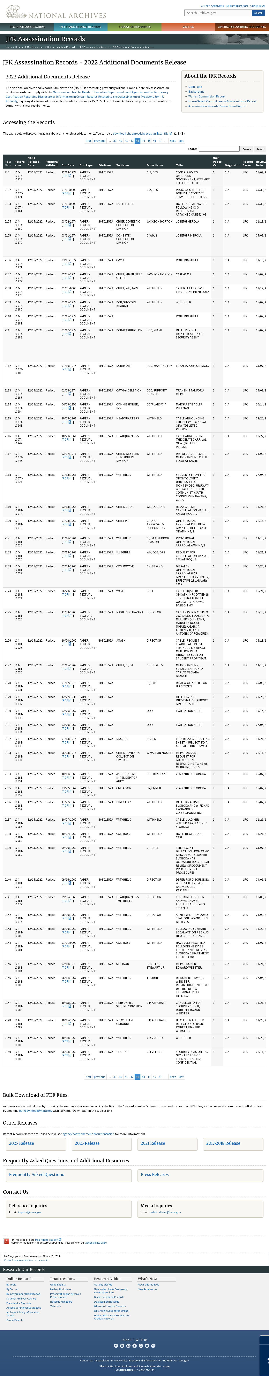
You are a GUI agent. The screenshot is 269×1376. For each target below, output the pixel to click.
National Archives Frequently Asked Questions (111, 1290)
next (173, 141)
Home (9, 47)
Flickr (153, 1345)
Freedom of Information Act (145, 1360)
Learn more (234, 1369)
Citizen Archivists (212, 6)
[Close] (264, 1340)
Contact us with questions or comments (26, 1260)
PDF (65, 176)
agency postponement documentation (88, 1134)
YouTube (140, 1345)
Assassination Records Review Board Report (217, 106)
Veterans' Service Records (80, 27)
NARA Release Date (33, 161)
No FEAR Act (170, 1360)
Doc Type (86, 165)
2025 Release (21, 1143)
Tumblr (134, 1345)
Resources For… (62, 1279)
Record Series (248, 163)
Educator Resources (135, 27)
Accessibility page (96, 1242)
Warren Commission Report (207, 96)
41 (126, 141)
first (88, 141)
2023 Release (87, 1143)
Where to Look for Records (110, 1306)
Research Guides (107, 1279)
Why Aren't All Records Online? (112, 1311)
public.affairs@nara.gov (165, 1212)
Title (179, 165)
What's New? (148, 1279)
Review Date (261, 163)
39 (114, 141)
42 (131, 141)
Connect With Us (134, 1340)
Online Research (19, 1279)
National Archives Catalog (21, 1298)
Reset (260, 149)
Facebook (116, 1345)
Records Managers (61, 1301)
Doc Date (68, 165)
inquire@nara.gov (29, 1212)
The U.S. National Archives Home (56, 11)
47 (160, 141)
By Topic (11, 1284)
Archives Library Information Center (22, 1314)
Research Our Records (27, 27)
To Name (122, 165)
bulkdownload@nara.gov (35, 1110)
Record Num (19, 163)
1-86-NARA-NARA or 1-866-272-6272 (134, 1370)
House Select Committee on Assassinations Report (222, 101)
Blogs (147, 1345)
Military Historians (60, 1289)
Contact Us (257, 6)
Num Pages (217, 161)
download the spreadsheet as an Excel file (140, 133)
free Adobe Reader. (48, 1239)
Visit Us (188, 27)
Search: (193, 149)
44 (143, 141)
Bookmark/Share (237, 6)
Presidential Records (18, 1303)
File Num (105, 165)
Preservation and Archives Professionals (65, 1295)
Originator (232, 165)
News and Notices (148, 1284)
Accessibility (102, 1360)
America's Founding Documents (242, 27)
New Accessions (147, 1289)
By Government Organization (23, 1294)
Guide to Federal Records (109, 1297)
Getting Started (103, 1284)
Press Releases (155, 1174)
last (181, 141)
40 (120, 141)
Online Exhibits (14, 1320)
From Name (155, 165)
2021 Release (153, 1143)
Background (196, 91)
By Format (12, 1289)
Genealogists (58, 1284)
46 (154, 141)
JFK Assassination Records (60, 47)
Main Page (195, 87)
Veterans (55, 1306)
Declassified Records (106, 1301)
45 (148, 141)
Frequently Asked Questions (36, 1174)
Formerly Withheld (52, 163)
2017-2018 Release (223, 1143)
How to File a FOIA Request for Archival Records (112, 1317)
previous (99, 141)
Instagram (128, 1345)
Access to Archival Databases (23, 1307)
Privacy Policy (119, 1360)
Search (258, 13)
